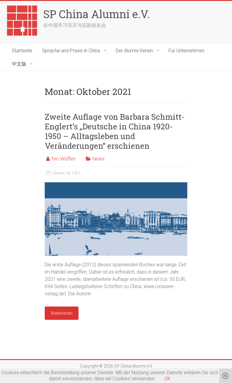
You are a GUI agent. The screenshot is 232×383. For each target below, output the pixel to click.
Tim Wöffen (63, 159)
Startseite (22, 51)
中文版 (19, 64)
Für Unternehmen (187, 51)
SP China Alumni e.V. (96, 14)
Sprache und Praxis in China (71, 51)
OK (167, 378)
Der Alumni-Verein (134, 51)
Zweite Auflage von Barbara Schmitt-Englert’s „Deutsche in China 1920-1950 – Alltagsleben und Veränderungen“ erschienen (115, 131)
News (98, 159)
